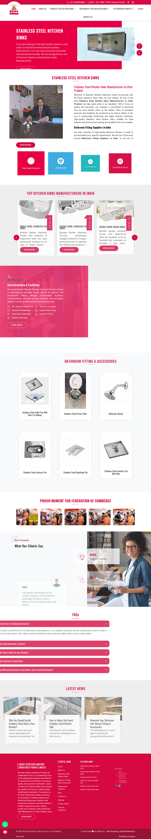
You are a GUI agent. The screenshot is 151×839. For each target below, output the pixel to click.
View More (25, 70)
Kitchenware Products (124, 8)
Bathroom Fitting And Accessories (95, 8)
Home (33, 8)
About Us (42, 8)
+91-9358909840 (76, 2)
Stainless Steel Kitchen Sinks (63, 8)
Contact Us (87, 16)
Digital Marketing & (127, 831)
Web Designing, (113, 831)
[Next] (135, 237)
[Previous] (16, 237)
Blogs (140, 8)
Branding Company (127, 836)
